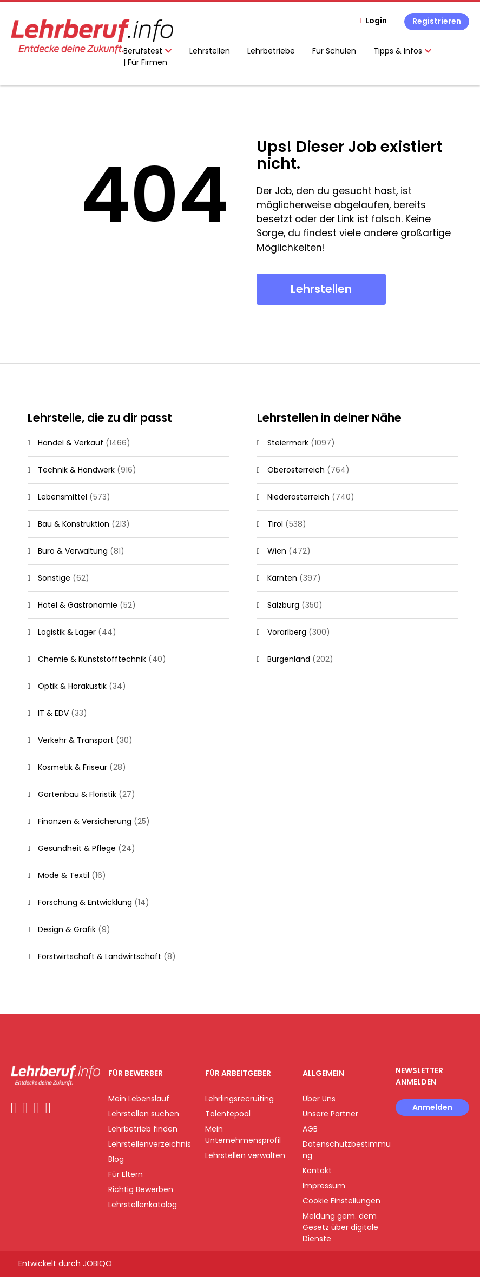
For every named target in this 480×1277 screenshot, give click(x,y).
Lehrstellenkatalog (142, 1204)
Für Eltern (125, 1174)
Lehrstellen (209, 50)
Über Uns (319, 1098)
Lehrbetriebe (271, 50)
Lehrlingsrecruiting (239, 1098)
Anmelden (432, 1107)
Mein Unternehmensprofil (243, 1134)
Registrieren (436, 21)
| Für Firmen (145, 62)
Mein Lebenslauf (138, 1098)
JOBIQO (97, 1263)
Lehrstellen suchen (143, 1113)
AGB (310, 1128)
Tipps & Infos (402, 50)
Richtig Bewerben (140, 1189)
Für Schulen (334, 50)
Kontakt (317, 1170)
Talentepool (228, 1113)
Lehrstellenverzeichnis (149, 1144)
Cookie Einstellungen (341, 1200)
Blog (116, 1159)
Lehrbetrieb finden (142, 1128)
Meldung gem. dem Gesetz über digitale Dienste (340, 1227)
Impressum (324, 1185)
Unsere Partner (330, 1113)
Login (376, 20)
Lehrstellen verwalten (245, 1155)
